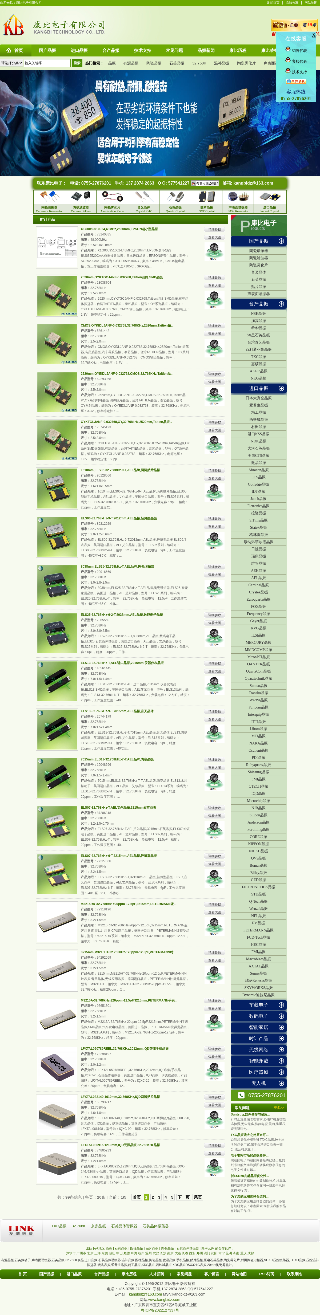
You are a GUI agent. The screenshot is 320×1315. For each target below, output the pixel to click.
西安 (192, 1253)
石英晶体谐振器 (124, 1226)
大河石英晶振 (258, 448)
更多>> (279, 1108)
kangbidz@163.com (253, 183)
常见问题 (184, 1274)
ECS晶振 (258, 477)
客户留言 (211, 1274)
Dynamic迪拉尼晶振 (258, 995)
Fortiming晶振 (258, 830)
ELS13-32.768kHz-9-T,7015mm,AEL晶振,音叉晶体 (117, 711)
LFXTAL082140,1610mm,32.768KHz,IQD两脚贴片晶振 (120, 1097)
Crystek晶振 (258, 592)
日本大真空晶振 (259, 398)
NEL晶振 (258, 916)
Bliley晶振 (258, 873)
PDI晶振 (258, 758)
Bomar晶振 (258, 866)
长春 (185, 1253)
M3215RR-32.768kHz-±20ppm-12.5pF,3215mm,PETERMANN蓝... (129, 904)
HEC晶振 (258, 945)
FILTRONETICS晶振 (258, 887)
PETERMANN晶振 (258, 930)
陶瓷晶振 (153, 63)
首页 (137, 1197)
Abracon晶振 (258, 470)
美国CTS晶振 (259, 456)
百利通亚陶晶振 (259, 350)
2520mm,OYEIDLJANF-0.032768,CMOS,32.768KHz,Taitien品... (127, 374)
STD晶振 (258, 894)
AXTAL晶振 (258, 966)
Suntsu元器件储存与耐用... (250, 1114)
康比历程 (129, 1274)
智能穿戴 (258, 1061)
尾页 (198, 1197)
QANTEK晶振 (258, 664)
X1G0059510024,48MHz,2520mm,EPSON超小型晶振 (119, 229)
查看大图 (214, 237)
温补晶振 (221, 63)
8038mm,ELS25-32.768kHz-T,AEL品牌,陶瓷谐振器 (117, 566)
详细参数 (214, 229)
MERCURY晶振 (258, 643)
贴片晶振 (258, 287)
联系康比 (294, 1274)
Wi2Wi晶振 (258, 700)
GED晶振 (258, 880)
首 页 (22, 1274)
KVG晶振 (258, 628)
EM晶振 (258, 923)
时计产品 (258, 1038)
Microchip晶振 (258, 801)
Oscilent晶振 (259, 750)
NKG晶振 (258, 378)
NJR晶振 (258, 808)
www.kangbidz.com (164, 1299)
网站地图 (311, 3)
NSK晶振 (258, 314)
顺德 (126, 1253)
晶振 (112, 63)
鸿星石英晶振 (258, 335)
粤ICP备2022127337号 (160, 1310)
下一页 (184, 1197)
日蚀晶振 (258, 549)
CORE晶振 (258, 837)
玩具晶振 (104, 1265)
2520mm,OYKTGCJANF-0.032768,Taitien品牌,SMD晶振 (122, 277)
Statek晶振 (258, 528)
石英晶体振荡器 (156, 1226)
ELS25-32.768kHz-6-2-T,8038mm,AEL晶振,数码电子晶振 (122, 615)
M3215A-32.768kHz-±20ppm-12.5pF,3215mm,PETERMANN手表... (129, 1000)
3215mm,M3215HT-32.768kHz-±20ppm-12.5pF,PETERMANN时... (128, 952)
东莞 (105, 1253)
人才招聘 (156, 1274)
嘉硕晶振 (258, 364)
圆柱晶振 (141, 1260)
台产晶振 (258, 304)
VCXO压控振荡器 (276, 1260)
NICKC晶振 (258, 851)
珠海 (134, 1253)
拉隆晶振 (258, 513)
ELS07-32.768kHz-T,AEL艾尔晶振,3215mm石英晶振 (118, 807)
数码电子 (258, 1016)
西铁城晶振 (258, 420)
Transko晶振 (258, 693)
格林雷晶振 (258, 535)
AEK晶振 (258, 571)
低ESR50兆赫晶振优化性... (250, 1176)
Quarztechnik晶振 (258, 679)
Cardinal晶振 (258, 585)
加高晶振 (258, 321)
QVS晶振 (258, 858)
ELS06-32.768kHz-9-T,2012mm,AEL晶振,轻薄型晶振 (119, 518)
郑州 (200, 1253)
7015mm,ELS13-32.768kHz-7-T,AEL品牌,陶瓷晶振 (117, 759)
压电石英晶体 (213, 1260)
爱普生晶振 (258, 405)
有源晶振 (130, 63)
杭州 (141, 1253)
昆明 (229, 1253)
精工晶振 (258, 412)
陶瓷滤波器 (258, 258)
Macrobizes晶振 (258, 959)
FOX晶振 (258, 607)
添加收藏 (292, 3)
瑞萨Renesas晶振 (258, 981)
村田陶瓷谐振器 (252, 1260)
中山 (119, 1253)
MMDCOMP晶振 (258, 650)
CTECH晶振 (259, 786)
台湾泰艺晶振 (258, 342)
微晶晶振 (258, 463)
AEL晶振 (258, 578)
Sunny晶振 (258, 973)
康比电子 (264, 223)
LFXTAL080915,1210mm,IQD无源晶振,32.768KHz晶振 (120, 1145)
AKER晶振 (258, 371)
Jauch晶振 (259, 499)
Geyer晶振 (258, 621)
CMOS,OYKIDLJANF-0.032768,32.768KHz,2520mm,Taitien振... (127, 325)
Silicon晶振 (259, 815)
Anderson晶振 (258, 822)
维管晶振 (258, 563)
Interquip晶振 (258, 714)
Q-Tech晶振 (258, 901)
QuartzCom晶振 (258, 671)
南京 (170, 1253)
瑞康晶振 (258, 556)
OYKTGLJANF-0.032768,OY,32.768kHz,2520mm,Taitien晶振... (126, 422)
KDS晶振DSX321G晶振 (189, 1265)
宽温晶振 (169, 1260)
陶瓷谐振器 (258, 251)
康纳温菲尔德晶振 (259, 542)
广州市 (81, 1253)
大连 (178, 1253)
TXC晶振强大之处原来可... (250, 1135)
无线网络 (258, 1049)
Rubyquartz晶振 (258, 765)
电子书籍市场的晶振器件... (250, 1155)
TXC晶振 (258, 357)
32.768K (199, 63)
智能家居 (258, 1027)
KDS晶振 (148, 1265)
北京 (90, 1253)
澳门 (207, 1253)
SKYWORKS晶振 (258, 988)
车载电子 (258, 1005)
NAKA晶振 (258, 743)
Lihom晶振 (258, 729)
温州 (148, 1253)
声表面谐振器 (275, 63)
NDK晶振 (258, 441)
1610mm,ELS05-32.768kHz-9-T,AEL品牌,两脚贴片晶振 (120, 470)
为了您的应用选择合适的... (250, 1196)
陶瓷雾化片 (246, 63)
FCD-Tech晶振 (258, 937)
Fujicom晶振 (259, 707)
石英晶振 (176, 63)
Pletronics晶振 (258, 506)
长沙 (163, 1253)
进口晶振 (258, 388)
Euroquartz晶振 (258, 599)
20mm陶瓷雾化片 (219, 1265)
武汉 (156, 1253)
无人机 (258, 1083)
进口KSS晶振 (259, 434)
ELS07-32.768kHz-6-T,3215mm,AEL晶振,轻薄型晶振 (119, 856)
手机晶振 (182, 1260)
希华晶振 (258, 328)
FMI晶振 (258, 952)
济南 (236, 1253)
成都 (250, 1253)
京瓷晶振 (99, 1226)
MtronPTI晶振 (258, 657)
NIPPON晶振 (258, 844)
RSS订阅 (266, 1274)
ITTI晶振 (258, 722)
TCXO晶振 (297, 1260)
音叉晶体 (258, 272)
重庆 (243, 1253)
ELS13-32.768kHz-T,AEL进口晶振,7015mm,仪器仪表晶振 (122, 663)
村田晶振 (258, 427)
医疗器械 (258, 1072)
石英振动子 (23, 1260)
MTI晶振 (258, 736)
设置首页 (273, 3)
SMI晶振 (258, 779)
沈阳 (214, 1253)
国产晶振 (258, 241)
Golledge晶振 (258, 484)
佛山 (112, 1253)
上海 (97, 1253)
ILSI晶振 (258, 635)
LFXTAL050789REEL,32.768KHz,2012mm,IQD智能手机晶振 (125, 1049)
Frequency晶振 (258, 614)
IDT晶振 (258, 492)
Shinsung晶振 (258, 772)
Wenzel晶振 (258, 909)
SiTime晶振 (258, 520)
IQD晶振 (258, 794)
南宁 (221, 1253)
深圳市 (71, 1253)
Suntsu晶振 (258, 686)
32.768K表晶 (74, 1260)
